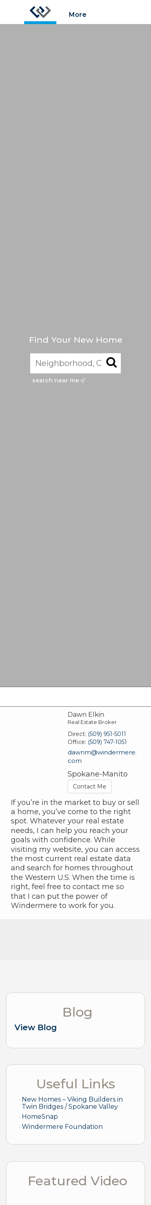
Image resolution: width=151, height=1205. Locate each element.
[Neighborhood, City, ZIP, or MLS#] (75, 363)
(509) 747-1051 (107, 742)
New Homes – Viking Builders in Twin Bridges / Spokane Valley (72, 1103)
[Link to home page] (40, 12)
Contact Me (89, 786)
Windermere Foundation (62, 1126)
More (78, 14)
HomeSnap (40, 1116)
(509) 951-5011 (107, 734)
